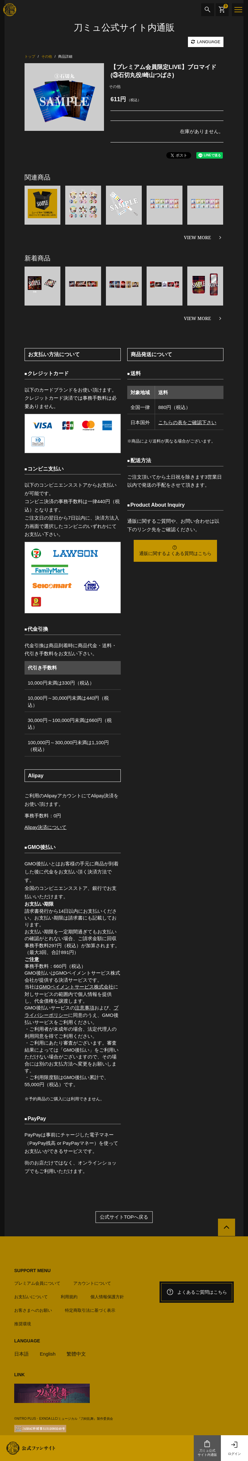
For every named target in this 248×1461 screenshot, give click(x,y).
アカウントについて (92, 1282)
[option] (64, 97)
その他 (114, 86)
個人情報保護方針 (107, 1295)
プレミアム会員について (37, 1282)
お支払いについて (31, 1295)
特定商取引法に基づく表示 (90, 1309)
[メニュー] (238, 9)
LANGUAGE (205, 41)
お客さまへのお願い (33, 1309)
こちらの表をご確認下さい (187, 422)
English (48, 1352)
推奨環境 (22, 1322)
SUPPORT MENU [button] (32, 1269)
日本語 (21, 1352)
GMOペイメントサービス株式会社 (76, 986)
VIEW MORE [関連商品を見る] (197, 237)
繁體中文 (76, 1352)
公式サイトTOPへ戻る (124, 1216)
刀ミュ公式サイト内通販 (207, 1448)
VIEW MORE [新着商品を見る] (197, 318)
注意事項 (84, 1007)
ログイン (234, 1448)
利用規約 (69, 1295)
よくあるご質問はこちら (196, 1291)
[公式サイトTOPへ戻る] (226, 1226)
